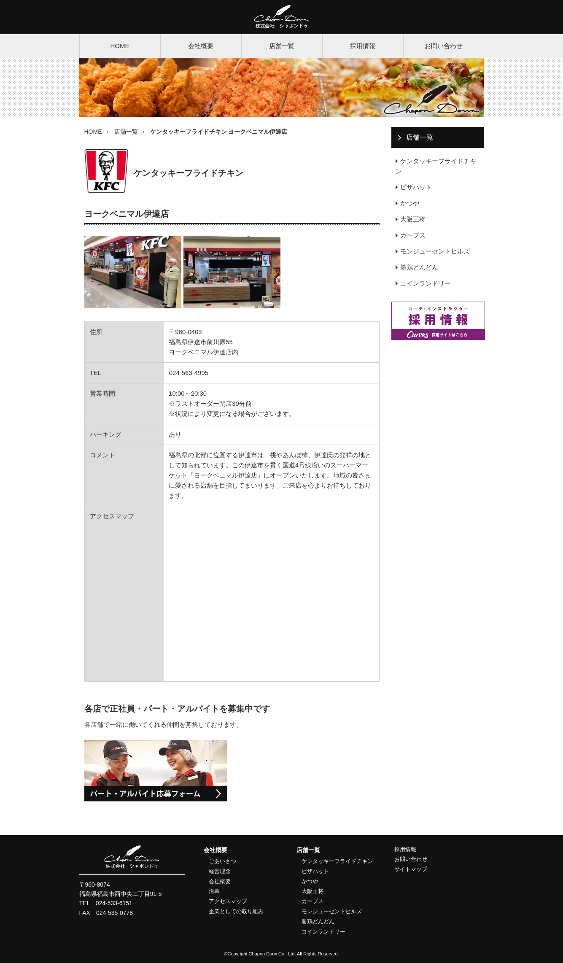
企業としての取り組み (236, 911)
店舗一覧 (281, 45)
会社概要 (200, 45)
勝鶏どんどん (419, 267)
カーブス (413, 235)
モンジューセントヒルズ (435, 251)
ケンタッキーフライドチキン (436, 166)
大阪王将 (413, 219)
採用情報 (362, 45)
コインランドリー (425, 283)
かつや (409, 203)
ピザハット (416, 187)
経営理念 (220, 871)
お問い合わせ (444, 45)
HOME (119, 45)
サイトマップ (410, 869)
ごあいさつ (222, 861)
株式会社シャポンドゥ (281, 17)
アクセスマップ (228, 901)
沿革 (214, 891)
